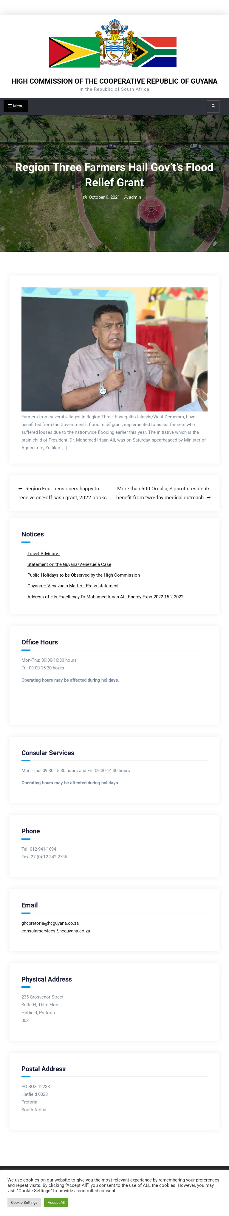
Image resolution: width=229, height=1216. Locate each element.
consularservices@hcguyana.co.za (55, 931)
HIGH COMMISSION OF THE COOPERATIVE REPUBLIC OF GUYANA (114, 81)
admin (135, 197)
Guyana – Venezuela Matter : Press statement (73, 586)
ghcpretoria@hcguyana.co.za (50, 923)
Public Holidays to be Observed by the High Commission (83, 575)
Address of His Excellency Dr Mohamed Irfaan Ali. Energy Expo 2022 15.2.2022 (105, 597)
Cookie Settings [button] (24, 1202)
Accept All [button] (56, 1202)
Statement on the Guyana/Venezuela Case (69, 564)
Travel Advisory (43, 553)
